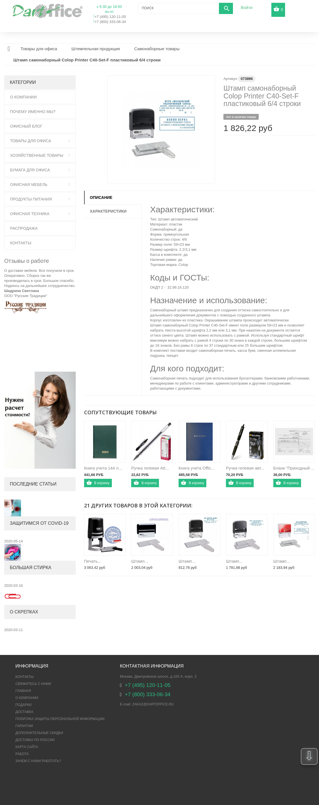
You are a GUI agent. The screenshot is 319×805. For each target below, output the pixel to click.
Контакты (20, 243)
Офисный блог (26, 126)
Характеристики (108, 211)
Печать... (92, 561)
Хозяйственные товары (36, 155)
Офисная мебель (28, 184)
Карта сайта (26, 747)
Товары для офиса (30, 141)
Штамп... (139, 561)
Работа (22, 754)
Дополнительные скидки (39, 733)
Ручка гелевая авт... (245, 468)
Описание (101, 197)
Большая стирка (30, 567)
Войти (247, 7)
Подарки (23, 705)
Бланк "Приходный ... (294, 468)
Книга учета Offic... (197, 468)
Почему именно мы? (33, 111)
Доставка (24, 712)
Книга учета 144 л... (103, 468)
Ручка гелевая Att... (150, 468)
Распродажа (24, 228)
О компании (26, 698)
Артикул (230, 79)
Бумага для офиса (30, 170)
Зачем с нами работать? (38, 761)
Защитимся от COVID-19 (39, 523)
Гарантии (24, 726)
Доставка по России (35, 740)
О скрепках (24, 612)
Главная (23, 691)
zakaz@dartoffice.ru (153, 704)
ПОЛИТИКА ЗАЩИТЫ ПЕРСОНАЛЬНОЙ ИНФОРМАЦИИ (60, 719)
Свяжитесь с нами (33, 684)
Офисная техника (29, 213)
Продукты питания (31, 199)
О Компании (23, 97)
